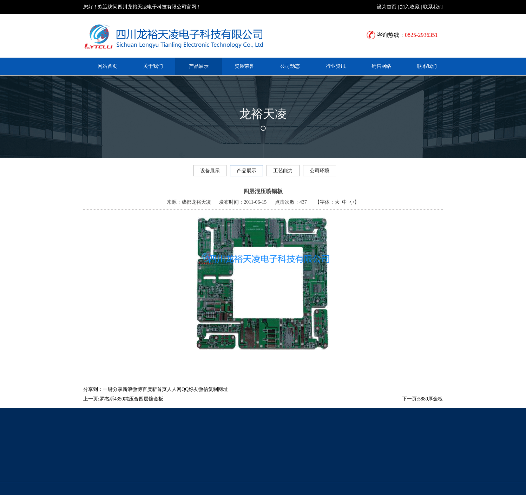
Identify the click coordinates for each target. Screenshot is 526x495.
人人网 (174, 396)
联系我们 (433, 6)
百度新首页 (154, 396)
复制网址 (218, 396)
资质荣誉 (244, 66)
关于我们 (153, 66)
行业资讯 (336, 66)
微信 (203, 396)
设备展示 (210, 172)
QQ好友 (190, 396)
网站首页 (107, 66)
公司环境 (319, 172)
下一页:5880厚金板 (422, 405)
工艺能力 (283, 172)
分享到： (93, 396)
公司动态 (290, 66)
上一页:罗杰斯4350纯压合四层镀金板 (123, 405)
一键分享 (113, 396)
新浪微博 (132, 396)
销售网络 (381, 66)
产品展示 (199, 66)
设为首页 (386, 6)
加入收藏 (410, 6)
